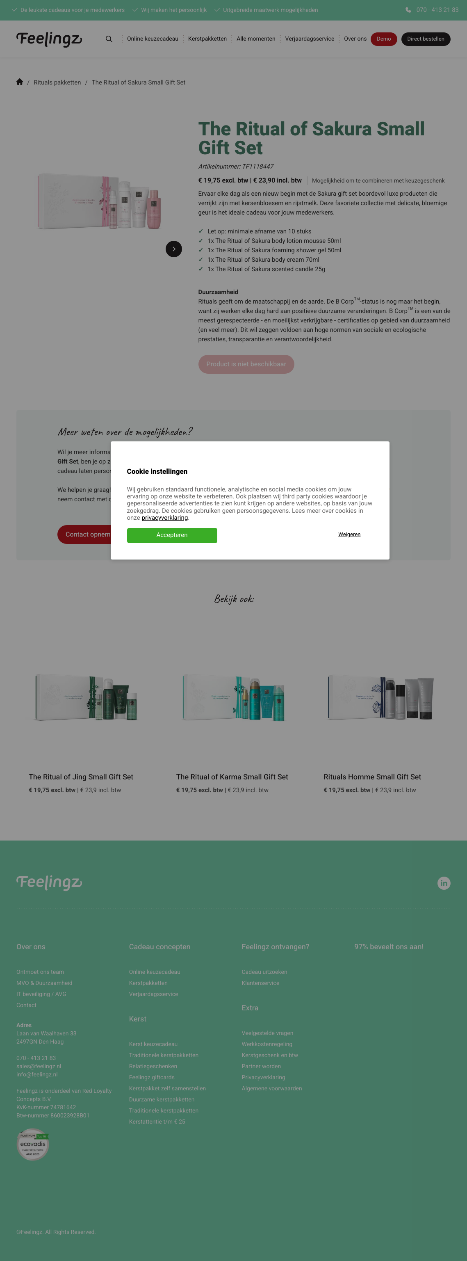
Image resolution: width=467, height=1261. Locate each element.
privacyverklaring (164, 518)
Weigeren (349, 535)
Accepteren (171, 535)
